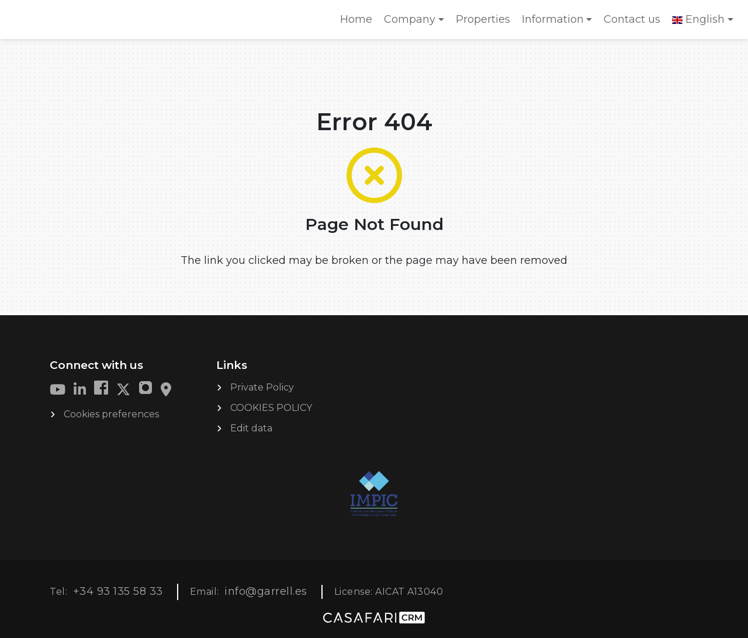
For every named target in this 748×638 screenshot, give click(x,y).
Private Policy (262, 387)
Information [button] (553, 19)
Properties (483, 19)
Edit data (251, 428)
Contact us (632, 19)
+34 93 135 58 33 (118, 591)
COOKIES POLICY (271, 407)
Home (359, 23)
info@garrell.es (265, 591)
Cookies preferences (111, 414)
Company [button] (409, 19)
